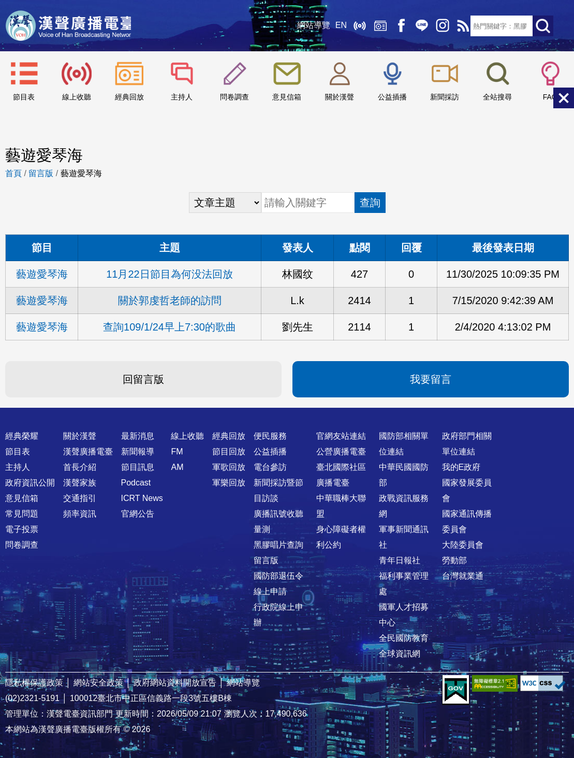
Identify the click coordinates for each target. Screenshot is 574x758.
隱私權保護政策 (34, 682)
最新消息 (137, 436)
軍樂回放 (228, 482)
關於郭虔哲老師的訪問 (170, 300)
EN (338, 25)
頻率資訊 (79, 513)
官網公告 (137, 513)
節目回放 (228, 451)
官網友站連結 (341, 436)
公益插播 (392, 97)
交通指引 (79, 498)
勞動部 (454, 560)
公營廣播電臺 (341, 451)
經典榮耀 (21, 436)
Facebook (398, 26)
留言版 (40, 173)
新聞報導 (137, 451)
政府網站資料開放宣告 (175, 682)
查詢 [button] (370, 202)
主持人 (182, 97)
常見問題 (21, 513)
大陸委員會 (462, 544)
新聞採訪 (444, 97)
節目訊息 (137, 467)
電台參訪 (270, 467)
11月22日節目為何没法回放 (169, 274)
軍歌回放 (228, 467)
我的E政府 (461, 467)
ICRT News (142, 498)
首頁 (13, 173)
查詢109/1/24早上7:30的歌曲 (169, 327)
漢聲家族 (79, 482)
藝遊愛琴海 (42, 274)
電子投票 (21, 529)
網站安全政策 (98, 682)
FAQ (550, 97)
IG (439, 26)
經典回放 (377, 26)
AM (177, 467)
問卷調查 (234, 97)
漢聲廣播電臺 (70, 25)
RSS (460, 26)
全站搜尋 (497, 97)
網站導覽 (310, 25)
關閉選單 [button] (563, 98)
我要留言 (430, 379)
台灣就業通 (462, 575)
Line (418, 26)
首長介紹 (79, 467)
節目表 (24, 97)
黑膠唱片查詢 (278, 544)
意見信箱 (286, 97)
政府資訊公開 (30, 482)
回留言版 (143, 379)
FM (177, 451)
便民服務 (270, 436)
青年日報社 (399, 560)
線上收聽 (356, 26)
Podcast (136, 482)
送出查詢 (543, 26)
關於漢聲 (339, 97)
